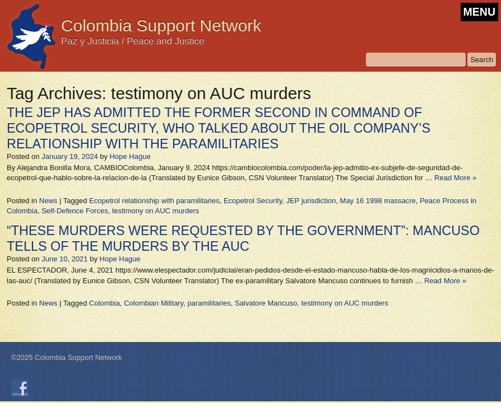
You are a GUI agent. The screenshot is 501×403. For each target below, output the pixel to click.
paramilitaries (208, 303)
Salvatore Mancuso (266, 303)
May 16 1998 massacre (378, 200)
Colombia (104, 303)
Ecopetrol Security (253, 200)
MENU (479, 12)
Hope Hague (130, 156)
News (48, 200)
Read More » (455, 178)
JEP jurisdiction (311, 200)
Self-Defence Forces (74, 211)
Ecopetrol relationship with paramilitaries (154, 200)
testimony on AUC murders (155, 211)
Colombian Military (153, 303)
